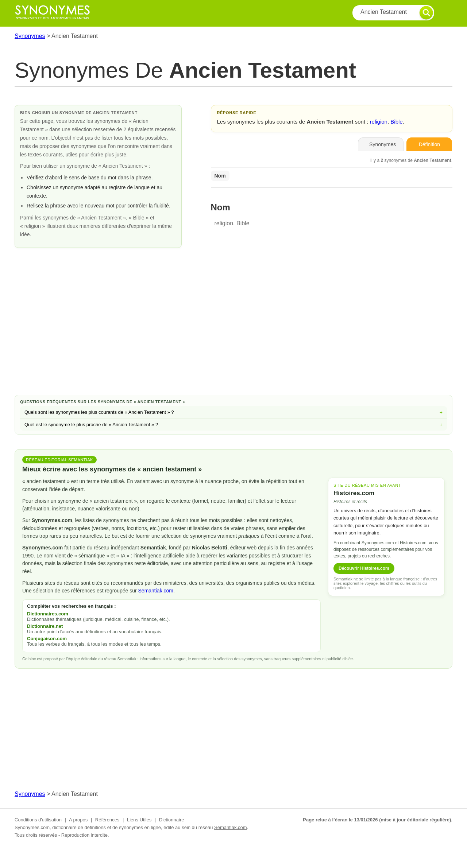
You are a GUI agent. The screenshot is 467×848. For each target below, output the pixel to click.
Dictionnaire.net (45, 626)
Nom (220, 176)
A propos (78, 819)
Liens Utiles (139, 819)
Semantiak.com (155, 591)
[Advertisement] (233, 331)
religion (378, 121)
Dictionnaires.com (47, 613)
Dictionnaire (171, 819)
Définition (429, 144)
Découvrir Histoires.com (364, 568)
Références (107, 819)
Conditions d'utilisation (38, 819)
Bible (396, 121)
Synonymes (30, 36)
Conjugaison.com (47, 638)
